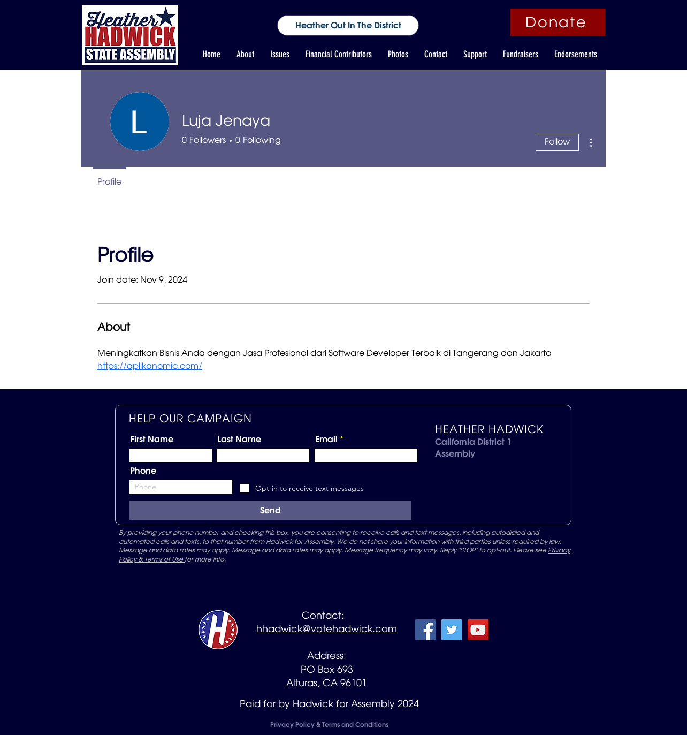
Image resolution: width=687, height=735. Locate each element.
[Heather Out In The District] (348, 25)
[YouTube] (478, 629)
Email (326, 439)
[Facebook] (425, 629)
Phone (143, 470)
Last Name (239, 439)
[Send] (270, 510)
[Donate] (557, 22)
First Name (151, 439)
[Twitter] (451, 629)
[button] (245, 54)
